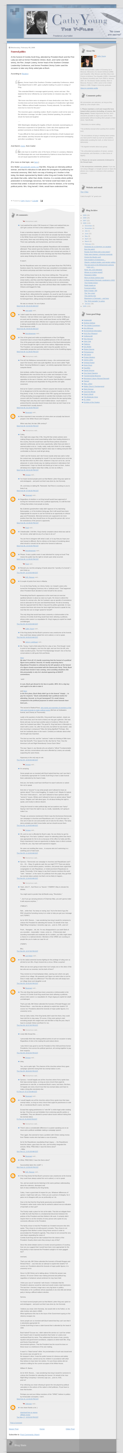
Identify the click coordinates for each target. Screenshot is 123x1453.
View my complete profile (89, 88)
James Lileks (88, 360)
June (87, 233)
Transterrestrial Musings (92, 376)
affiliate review (25, 1415)
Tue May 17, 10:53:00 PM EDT (27, 1417)
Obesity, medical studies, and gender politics (100, 262)
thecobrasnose (30, 333)
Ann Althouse (88, 328)
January (88, 304)
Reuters (25, 74)
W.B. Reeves (29, 577)
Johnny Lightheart (31, 642)
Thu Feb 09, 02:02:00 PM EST (27, 983)
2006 (85, 223)
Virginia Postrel (89, 362)
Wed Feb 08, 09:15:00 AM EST (28, 306)
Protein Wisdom (89, 357)
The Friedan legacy (91, 283)
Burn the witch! (89, 249)
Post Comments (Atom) (30, 1435)
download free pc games (28, 1412)
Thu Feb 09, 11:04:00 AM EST (27, 825)
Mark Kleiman (89, 389)
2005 (85, 306)
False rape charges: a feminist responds (98, 254)
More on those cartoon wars (94, 277)
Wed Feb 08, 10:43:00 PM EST (28, 546)
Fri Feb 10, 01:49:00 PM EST (27, 1119)
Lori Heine (28, 956)
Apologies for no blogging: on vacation (97, 246)
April (86, 239)
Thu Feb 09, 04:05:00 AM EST (27, 637)
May (86, 236)
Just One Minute (89, 392)
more (23, 146)
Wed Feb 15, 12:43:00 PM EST (28, 1399)
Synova (28, 475)
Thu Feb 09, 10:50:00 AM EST (27, 760)
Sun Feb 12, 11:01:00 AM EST (27, 1151)
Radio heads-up (90, 285)
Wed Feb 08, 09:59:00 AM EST (28, 329)
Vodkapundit (88, 336)
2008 (85, 218)
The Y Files (84, 192)
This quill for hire (90, 296)
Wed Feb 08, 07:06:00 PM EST (28, 491)
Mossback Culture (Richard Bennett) (96, 378)
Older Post (70, 1429)
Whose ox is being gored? (93, 272)
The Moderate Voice (91, 397)
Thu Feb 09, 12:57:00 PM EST (27, 951)
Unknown (28, 1404)
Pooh (27, 528)
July (86, 231)
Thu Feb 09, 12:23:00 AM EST (27, 573)
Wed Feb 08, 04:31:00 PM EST (28, 470)
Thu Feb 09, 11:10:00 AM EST (27, 853)
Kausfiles (87, 368)
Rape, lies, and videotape (93, 270)
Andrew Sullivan (89, 323)
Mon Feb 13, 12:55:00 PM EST (27, 1167)
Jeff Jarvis (87, 354)
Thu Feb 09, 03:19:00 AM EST (27, 624)
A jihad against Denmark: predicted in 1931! (99, 280)
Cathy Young (29, 629)
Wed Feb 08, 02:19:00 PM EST (28, 408)
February (88, 244)
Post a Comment (16, 1423)
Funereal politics (90, 288)
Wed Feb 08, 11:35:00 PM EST (28, 559)
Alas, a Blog (88, 384)
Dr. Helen (87, 399)
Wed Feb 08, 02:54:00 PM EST (28, 426)
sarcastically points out (29, 167)
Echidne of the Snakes (92, 402)
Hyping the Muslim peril (92, 257)
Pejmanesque (89, 352)
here (36, 162)
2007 (85, 220)
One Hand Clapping (91, 373)
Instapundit (88, 320)
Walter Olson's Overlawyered (94, 386)
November (88, 228)
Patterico (87, 344)
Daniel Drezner (89, 370)
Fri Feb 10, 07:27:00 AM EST (27, 1091)
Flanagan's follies (90, 275)
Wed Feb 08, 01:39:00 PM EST (28, 352)
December (88, 226)
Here (22, 658)
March (87, 241)
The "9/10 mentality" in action (94, 301)
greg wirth (28, 310)
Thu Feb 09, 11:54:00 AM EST (27, 878)
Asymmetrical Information (93, 331)
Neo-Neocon (88, 339)
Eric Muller (87, 347)
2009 (85, 215)
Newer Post (13, 1429)
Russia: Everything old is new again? (97, 252)
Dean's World (88, 394)
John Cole (87, 341)
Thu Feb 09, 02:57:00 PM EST (27, 1025)
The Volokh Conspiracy (92, 325)
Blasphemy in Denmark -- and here (96, 298)
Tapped (86, 381)
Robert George (89, 349)
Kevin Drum (88, 365)
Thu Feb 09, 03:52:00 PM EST (27, 1053)
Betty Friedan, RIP (90, 290)
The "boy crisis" (89, 293)
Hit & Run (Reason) (91, 333)
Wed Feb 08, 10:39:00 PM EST (28, 523)
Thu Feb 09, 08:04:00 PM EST (27, 1071)
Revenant (28, 412)
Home (42, 1429)
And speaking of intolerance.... (95, 260)
